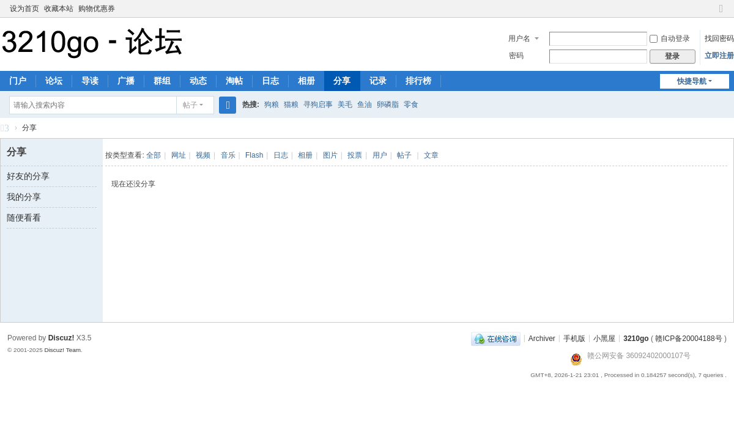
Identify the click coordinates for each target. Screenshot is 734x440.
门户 (17, 81)
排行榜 (418, 81)
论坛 (53, 81)
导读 (89, 81)
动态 (198, 81)
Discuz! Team (62, 349)
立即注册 (719, 55)
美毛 (345, 104)
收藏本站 (58, 8)
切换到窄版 (721, 13)
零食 (411, 104)
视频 (203, 155)
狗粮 (271, 104)
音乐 (228, 155)
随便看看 (24, 217)
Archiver (541, 338)
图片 (330, 155)
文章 (431, 155)
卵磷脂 (388, 104)
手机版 (574, 338)
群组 (162, 81)
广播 (126, 81)
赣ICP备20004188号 (688, 338)
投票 (354, 155)
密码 (516, 55)
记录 (378, 81)
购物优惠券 (96, 8)
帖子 (190, 105)
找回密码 (719, 38)
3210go (5, 130)
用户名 (519, 38)
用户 (380, 155)
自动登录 (670, 38)
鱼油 (364, 104)
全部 (153, 155)
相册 (306, 81)
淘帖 (234, 81)
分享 (341, 81)
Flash (254, 155)
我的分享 (24, 197)
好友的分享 (28, 176)
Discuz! (61, 338)
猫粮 (291, 104)
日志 (270, 81)
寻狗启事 (318, 104)
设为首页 (24, 8)
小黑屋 (604, 338)
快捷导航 (691, 81)
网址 (178, 155)
